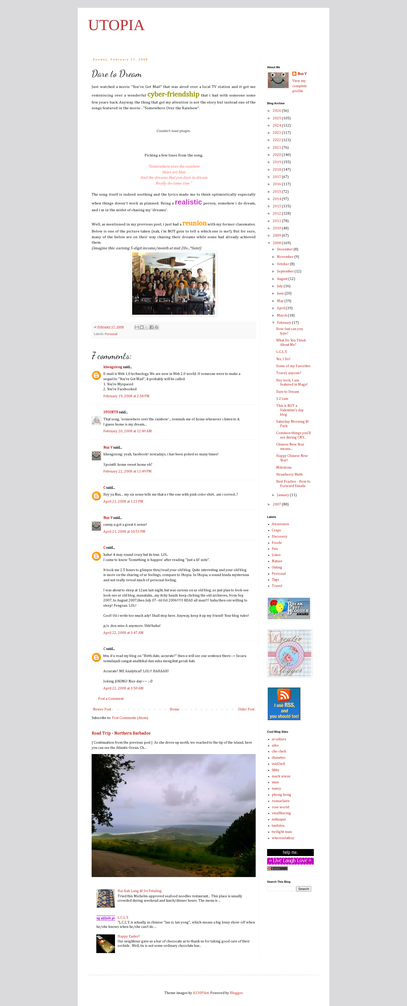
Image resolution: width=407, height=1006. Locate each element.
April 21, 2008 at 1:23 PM (123, 501)
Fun (275, 549)
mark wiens (281, 776)
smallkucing (281, 813)
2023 (277, 133)
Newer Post (102, 709)
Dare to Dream (287, 392)
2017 (277, 177)
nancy (276, 788)
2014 (277, 199)
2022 (277, 140)
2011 (277, 221)
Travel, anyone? (288, 373)
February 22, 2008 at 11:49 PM (127, 471)
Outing (277, 567)
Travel (277, 586)
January (283, 495)
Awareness (280, 524)
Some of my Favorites (293, 366)
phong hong (281, 795)
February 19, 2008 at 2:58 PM (126, 396)
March (282, 315)
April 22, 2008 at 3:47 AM (123, 633)
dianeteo (279, 757)
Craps (276, 530)
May (280, 301)
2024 (277, 125)
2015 (277, 192)
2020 (277, 155)
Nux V (107, 447)
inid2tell (278, 764)
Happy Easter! (129, 936)
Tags (275, 579)
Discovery (279, 536)
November (285, 257)
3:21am (282, 399)
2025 (277, 118)
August (282, 279)
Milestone (284, 467)
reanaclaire (281, 801)
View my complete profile (299, 86)
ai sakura (279, 739)
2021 (277, 147)
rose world (280, 807)
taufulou (278, 825)
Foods (277, 543)
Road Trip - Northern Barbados (121, 733)
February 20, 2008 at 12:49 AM (127, 431)
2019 (277, 162)
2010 (277, 228)
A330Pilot (201, 993)
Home (174, 709)
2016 (277, 184)
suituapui (279, 819)
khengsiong (112, 367)
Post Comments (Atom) (130, 718)
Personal (111, 334)
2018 (277, 170)
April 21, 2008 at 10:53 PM (124, 531)
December (285, 249)
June (281, 293)
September (286, 271)
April (281, 308)
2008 (277, 243)
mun (275, 782)
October (283, 264)
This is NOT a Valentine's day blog (290, 410)
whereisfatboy (283, 838)
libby (275, 770)
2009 (277, 235)
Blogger (236, 993)
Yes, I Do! (283, 359)
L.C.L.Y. (123, 917)
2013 (277, 206)
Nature (277, 561)
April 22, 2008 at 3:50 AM (123, 688)
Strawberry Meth (289, 474)
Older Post (246, 709)
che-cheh (279, 751)
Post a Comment (111, 699)
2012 (277, 213)
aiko (275, 745)
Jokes (276, 555)
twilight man (282, 832)
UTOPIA (116, 24)
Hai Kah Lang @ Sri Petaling (140, 891)
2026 (277, 111)
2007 (277, 504)
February (284, 323)
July (280, 286)
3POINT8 (110, 412)
